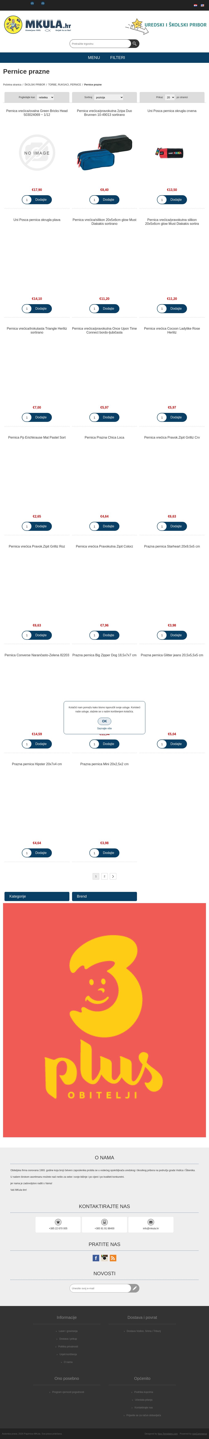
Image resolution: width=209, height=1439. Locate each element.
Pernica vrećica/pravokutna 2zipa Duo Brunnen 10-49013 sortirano (104, 112)
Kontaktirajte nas (144, 1407)
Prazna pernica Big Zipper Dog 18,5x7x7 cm (104, 655)
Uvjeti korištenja (68, 1354)
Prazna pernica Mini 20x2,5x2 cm (104, 764)
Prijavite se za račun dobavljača (144, 1415)
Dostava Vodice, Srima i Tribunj (144, 1331)
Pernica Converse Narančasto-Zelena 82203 (37, 655)
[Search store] (100, 44)
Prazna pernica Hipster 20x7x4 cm (37, 764)
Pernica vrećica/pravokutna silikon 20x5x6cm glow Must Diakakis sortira (172, 221)
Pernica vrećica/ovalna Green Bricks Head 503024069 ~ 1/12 (37, 112)
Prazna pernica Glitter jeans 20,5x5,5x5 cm (172, 655)
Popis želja (28, 5)
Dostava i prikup (68, 1338)
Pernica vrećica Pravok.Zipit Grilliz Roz (37, 546)
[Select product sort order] (108, 97)
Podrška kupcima (143, 1392)
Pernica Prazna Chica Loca (104, 437)
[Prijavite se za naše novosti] (100, 1288)
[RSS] (113, 1258)
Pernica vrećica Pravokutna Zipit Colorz (104, 546)
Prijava (18, 5)
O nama (68, 1362)
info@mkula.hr (151, 1228)
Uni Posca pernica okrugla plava (36, 220)
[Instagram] (104, 1258)
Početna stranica (12, 84)
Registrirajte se (7, 5)
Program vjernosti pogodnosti (68, 1392)
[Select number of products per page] (170, 97)
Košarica (39, 5)
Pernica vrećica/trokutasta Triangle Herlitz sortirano (37, 330)
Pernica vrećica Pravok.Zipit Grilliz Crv (172, 437)
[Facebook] (96, 1258)
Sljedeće (113, 876)
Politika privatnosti (68, 1346)
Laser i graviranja (68, 1331)
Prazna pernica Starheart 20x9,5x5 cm (172, 546)
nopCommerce (199, 1433)
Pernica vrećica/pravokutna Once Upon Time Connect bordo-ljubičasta (104, 330)
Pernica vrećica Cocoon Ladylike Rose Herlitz (172, 330)
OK (104, 721)
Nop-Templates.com (168, 1433)
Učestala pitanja (143, 1399)
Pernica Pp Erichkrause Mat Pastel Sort (37, 437)
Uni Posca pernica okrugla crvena (172, 111)
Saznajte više (104, 728)
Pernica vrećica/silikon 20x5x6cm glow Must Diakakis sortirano (104, 221)
